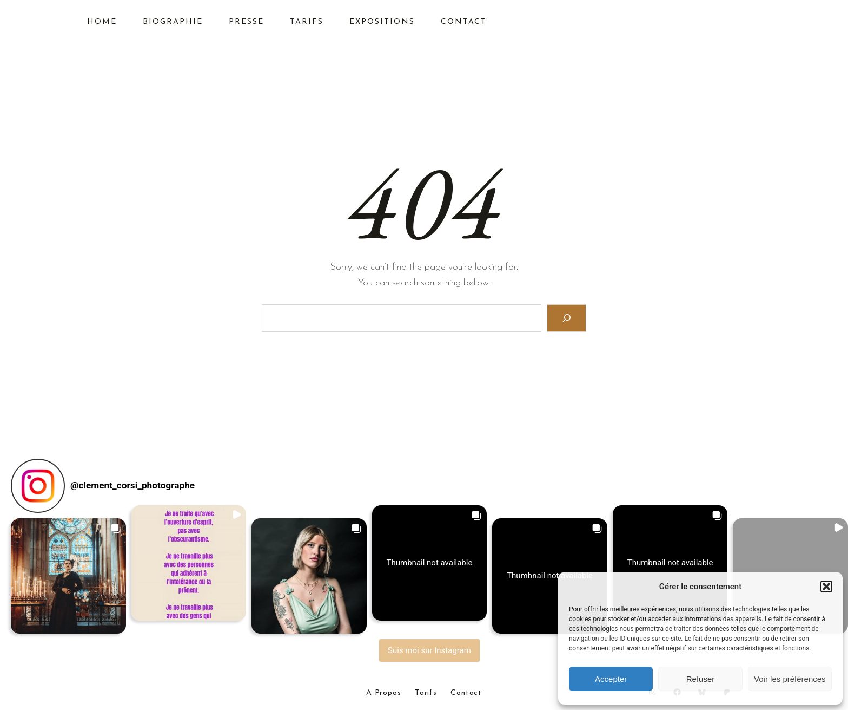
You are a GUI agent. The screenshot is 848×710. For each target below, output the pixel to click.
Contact (466, 693)
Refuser (700, 678)
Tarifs (426, 693)
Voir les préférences (790, 678)
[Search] (566, 318)
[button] (826, 586)
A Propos (383, 693)
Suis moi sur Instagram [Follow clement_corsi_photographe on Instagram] (429, 650)
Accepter (611, 678)
